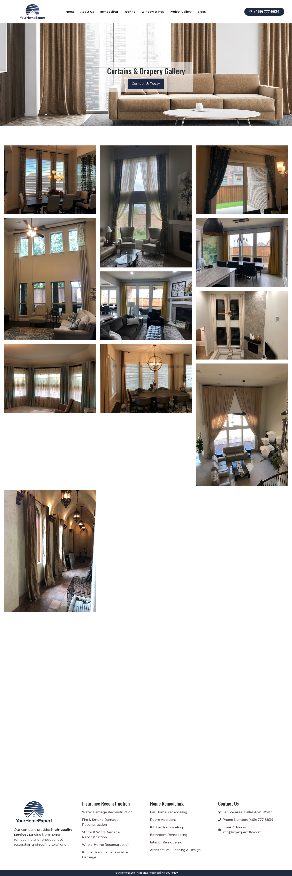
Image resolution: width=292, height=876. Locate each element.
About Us (87, 11)
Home (70, 11)
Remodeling (109, 11)
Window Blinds (152, 11)
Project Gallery (180, 11)
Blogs (201, 11)
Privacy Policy (169, 872)
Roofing (129, 11)
